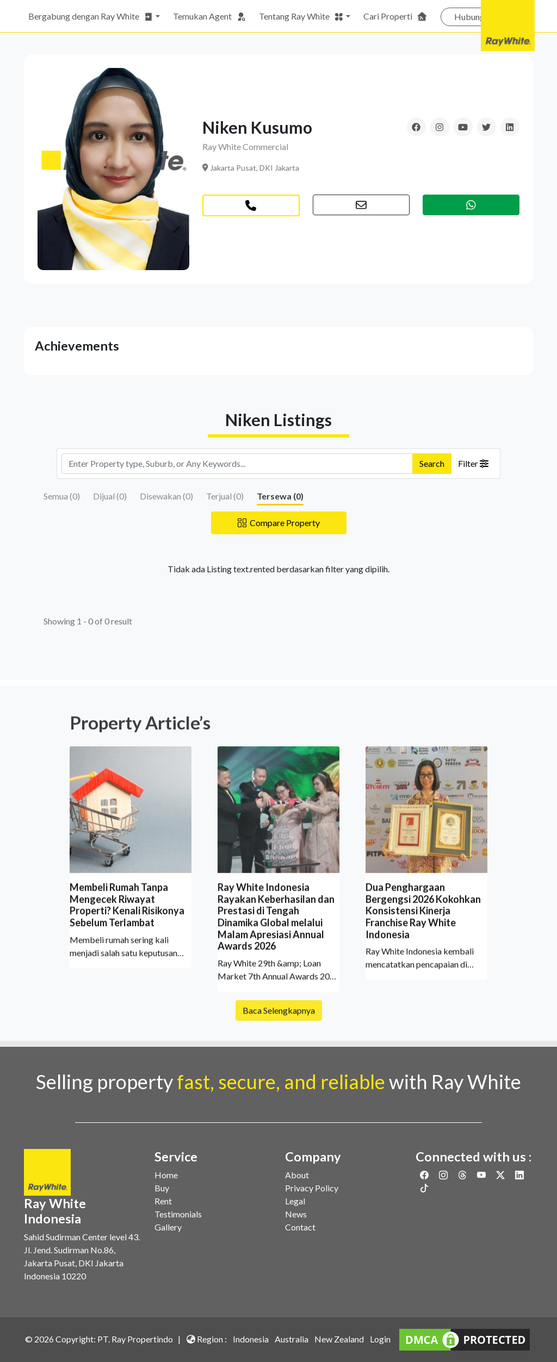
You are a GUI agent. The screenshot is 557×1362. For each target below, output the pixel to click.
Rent (163, 1201)
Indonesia (251, 1339)
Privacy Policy (311, 1188)
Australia (291, 1339)
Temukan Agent (209, 16)
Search (431, 463)
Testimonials (178, 1214)
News (296, 1214)
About (297, 1175)
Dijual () (110, 496)
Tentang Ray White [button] (301, 16)
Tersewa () (280, 496)
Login (380, 1339)
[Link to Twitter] (501, 1175)
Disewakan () (166, 496)
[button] (361, 205)
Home (166, 1175)
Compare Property (279, 522)
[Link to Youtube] (482, 1175)
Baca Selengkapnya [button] (279, 1023)
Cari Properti (395, 16)
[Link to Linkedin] (519, 1175)
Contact (300, 1227)
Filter (473, 463)
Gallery (168, 1227)
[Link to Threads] (463, 1175)
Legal (295, 1201)
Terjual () (225, 496)
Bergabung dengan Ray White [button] (90, 16)
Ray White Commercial (245, 146)
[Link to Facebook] (425, 1175)
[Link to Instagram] (444, 1175)
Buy (161, 1188)
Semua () (62, 496)
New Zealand (339, 1339)
